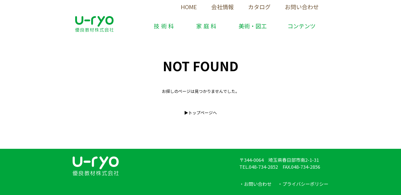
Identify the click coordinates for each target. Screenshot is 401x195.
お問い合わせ (302, 7)
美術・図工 (253, 26)
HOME (189, 7)
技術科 (165, 26)
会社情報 (222, 7)
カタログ (259, 7)
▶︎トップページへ (200, 112)
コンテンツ (301, 26)
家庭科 (207, 26)
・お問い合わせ (255, 183)
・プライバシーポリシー (303, 183)
